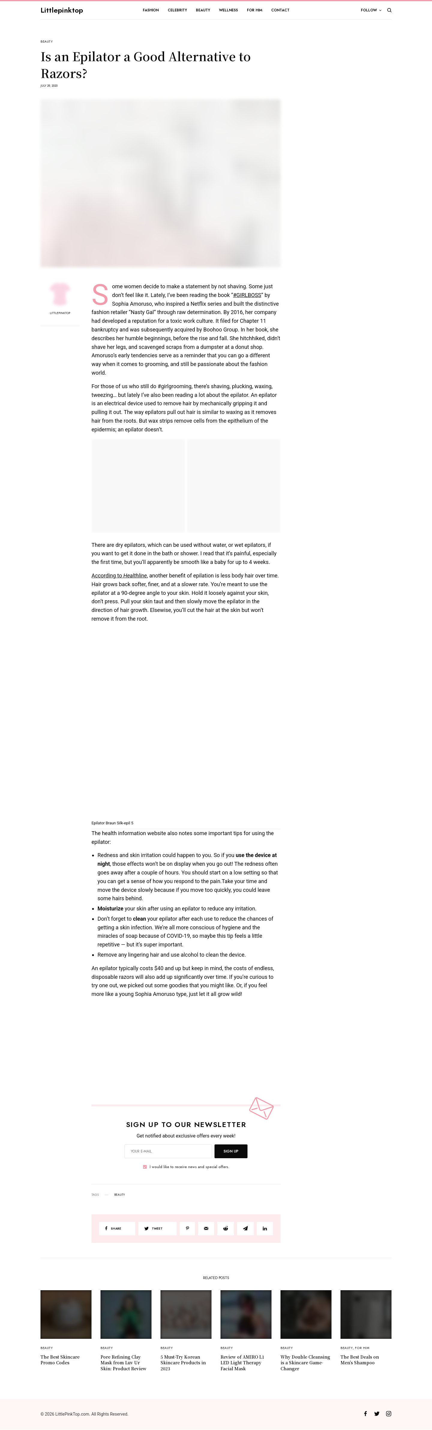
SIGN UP (231, 1151)
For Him (362, 1347)
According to (119, 575)
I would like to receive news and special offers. (189, 1167)
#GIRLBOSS (247, 295)
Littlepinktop (61, 10)
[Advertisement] (347, 130)
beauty (119, 1194)
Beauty (46, 41)
